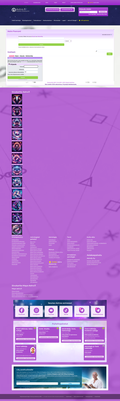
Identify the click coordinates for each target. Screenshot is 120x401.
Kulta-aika (93, 2)
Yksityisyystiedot (89, 396)
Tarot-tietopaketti (72, 241)
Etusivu (26, 2)
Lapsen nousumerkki (18, 246)
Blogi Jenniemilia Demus (37, 256)
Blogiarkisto (90, 246)
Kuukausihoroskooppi (18, 241)
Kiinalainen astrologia (77, 2)
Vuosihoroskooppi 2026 (18, 243)
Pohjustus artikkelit (92, 245)
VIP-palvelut (84, 20)
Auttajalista (15, 260)
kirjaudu (34, 36)
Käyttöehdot (69, 396)
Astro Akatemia (53, 266)
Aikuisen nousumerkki (18, 245)
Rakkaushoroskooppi (18, 250)
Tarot (55, 2)
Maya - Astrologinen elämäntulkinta (22, 295)
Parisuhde (57, 20)
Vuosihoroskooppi (72, 261)
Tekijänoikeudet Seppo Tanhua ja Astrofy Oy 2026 (31, 396)
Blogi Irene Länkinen (36, 266)
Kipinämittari (15, 252)
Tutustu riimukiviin (54, 257)
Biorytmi (32, 242)
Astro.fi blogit (72, 20)
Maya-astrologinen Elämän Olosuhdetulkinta (25, 296)
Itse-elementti (71, 266)
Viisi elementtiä (71, 264)
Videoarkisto (90, 248)
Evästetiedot (97, 396)
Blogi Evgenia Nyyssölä (37, 263)
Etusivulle (14, 264)
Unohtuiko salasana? (22, 79)
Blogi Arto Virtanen (35, 268)
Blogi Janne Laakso (35, 257)
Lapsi (64, 20)
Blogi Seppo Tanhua (36, 249)
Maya (47, 2)
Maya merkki (15, 257)
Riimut (63, 2)
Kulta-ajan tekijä (91, 241)
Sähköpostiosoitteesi (23, 381)
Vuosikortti (70, 246)
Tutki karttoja (16, 20)
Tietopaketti (33, 275)
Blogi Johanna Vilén (36, 250)
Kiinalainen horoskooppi (19, 255)
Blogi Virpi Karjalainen (36, 254)
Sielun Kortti (70, 243)
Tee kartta (33, 280)
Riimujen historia (54, 255)
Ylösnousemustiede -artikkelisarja (96, 243)
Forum (32, 273)
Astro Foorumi (14, 31)
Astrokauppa (67, 9)
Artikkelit (14, 259)
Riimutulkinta (53, 254)
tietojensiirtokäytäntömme (39, 377)
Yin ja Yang (70, 263)
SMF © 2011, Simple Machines (66, 82)
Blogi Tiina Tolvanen (36, 270)
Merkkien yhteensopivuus (19, 253)
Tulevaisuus (37, 20)
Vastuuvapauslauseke (78, 396)
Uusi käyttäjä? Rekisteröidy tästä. (97, 14)
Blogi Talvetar (34, 264)
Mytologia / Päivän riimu (56, 252)
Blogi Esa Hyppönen (36, 259)
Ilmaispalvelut (26, 20)
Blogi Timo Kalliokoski (36, 252)
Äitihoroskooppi (16, 248)
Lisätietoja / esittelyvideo (25, 339)
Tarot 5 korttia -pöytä (73, 248)
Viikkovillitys (15, 239)
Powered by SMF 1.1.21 (52, 82)
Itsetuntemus (47, 20)
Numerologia (36, 2)
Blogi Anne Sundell (35, 261)
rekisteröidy (40, 36)
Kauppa (89, 250)
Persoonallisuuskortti (73, 245)
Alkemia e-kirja (16, 262)
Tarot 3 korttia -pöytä (73, 250)
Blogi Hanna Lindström (37, 271)
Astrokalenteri (53, 9)
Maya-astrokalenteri (17, 293)
